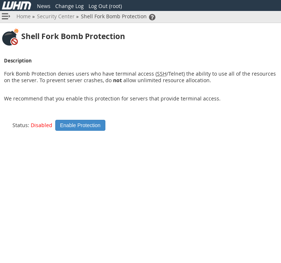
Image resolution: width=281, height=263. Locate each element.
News (43, 6)
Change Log (69, 6)
